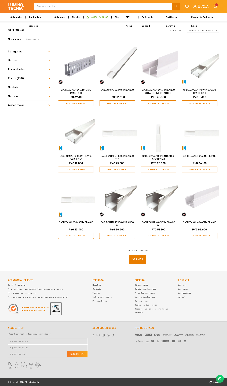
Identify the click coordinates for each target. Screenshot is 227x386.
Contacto (96, 289)
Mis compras (182, 289)
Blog (117, 17)
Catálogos (59, 17)
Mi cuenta (181, 285)
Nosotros (96, 285)
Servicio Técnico (142, 301)
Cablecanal (31, 39)
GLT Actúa (129, 19)
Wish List (181, 297)
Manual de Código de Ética (202, 19)
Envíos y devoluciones (145, 297)
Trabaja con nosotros (102, 297)
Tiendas (76, 17)
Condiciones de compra (145, 289)
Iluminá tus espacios (35, 19)
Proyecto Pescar (100, 301)
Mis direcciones (184, 293)
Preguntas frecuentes (145, 293)
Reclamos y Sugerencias (146, 305)
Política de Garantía (171, 19)
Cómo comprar (141, 285)
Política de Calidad (147, 19)
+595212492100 (99, 17)
